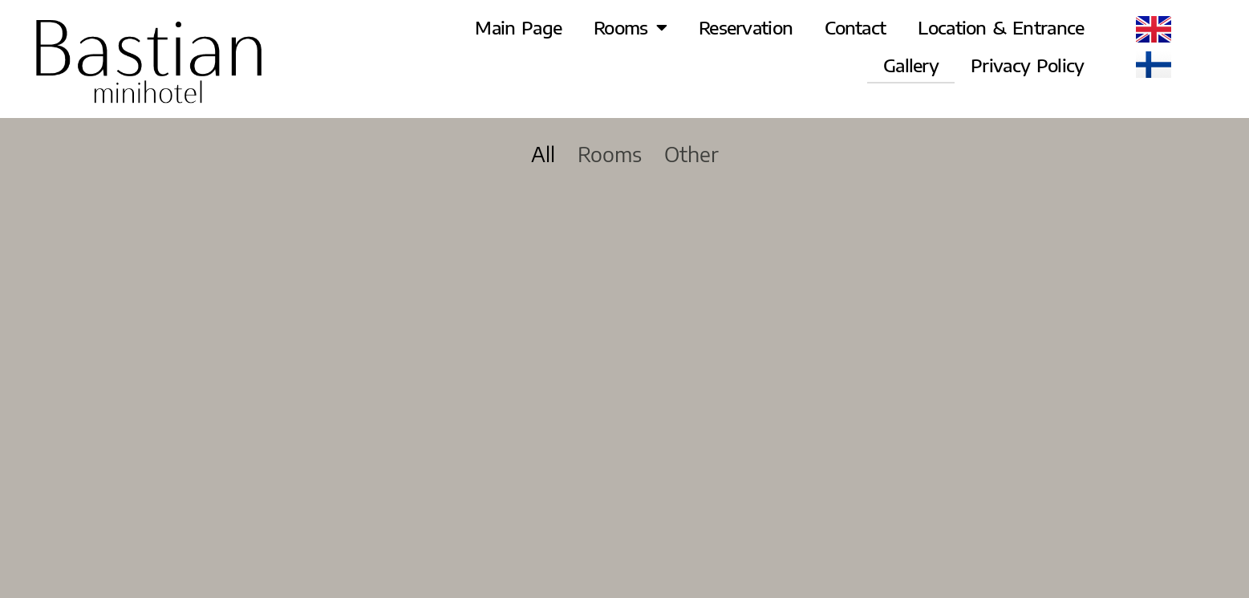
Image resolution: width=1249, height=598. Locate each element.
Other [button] (691, 154)
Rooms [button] (610, 154)
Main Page (518, 27)
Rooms (630, 27)
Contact (855, 27)
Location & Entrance (1001, 27)
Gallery (911, 65)
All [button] (543, 154)
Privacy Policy (1027, 65)
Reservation (746, 27)
